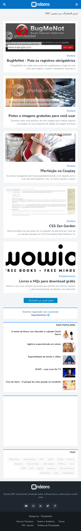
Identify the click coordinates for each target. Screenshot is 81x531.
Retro (56, 473)
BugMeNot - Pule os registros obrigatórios (41, 60)
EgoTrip (40, 468)
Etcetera (70, 459)
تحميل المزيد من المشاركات (41, 300)
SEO (31, 468)
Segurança (51, 468)
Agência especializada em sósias (44, 344)
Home (62, 521)
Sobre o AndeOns (46, 521)
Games (50, 459)
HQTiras (62, 464)
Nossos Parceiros (24, 521)
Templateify (46, 516)
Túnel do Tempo (33, 464)
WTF (42, 459)
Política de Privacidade (48, 525)
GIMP (23, 468)
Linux (71, 464)
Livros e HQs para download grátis (47, 281)
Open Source (14, 459)
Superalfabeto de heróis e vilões (44, 356)
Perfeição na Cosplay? (57, 171)
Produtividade (68, 473)
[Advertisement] (40, 421)
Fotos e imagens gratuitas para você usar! (41, 116)
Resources (19, 464)
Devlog (60, 459)
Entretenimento (29, 459)
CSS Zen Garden (62, 226)
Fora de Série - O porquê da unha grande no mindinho (33, 382)
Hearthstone (45, 473)
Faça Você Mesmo (67, 468)
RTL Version (28, 525)
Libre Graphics (48, 464)
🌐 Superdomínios (40, 315)
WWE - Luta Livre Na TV (48, 369)
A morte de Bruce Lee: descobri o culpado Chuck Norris (36, 333)
